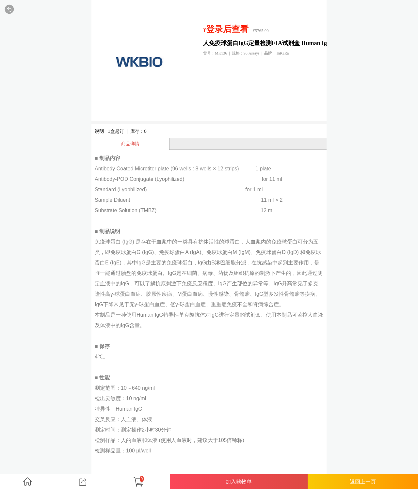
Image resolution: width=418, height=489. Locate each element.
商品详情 (130, 143)
